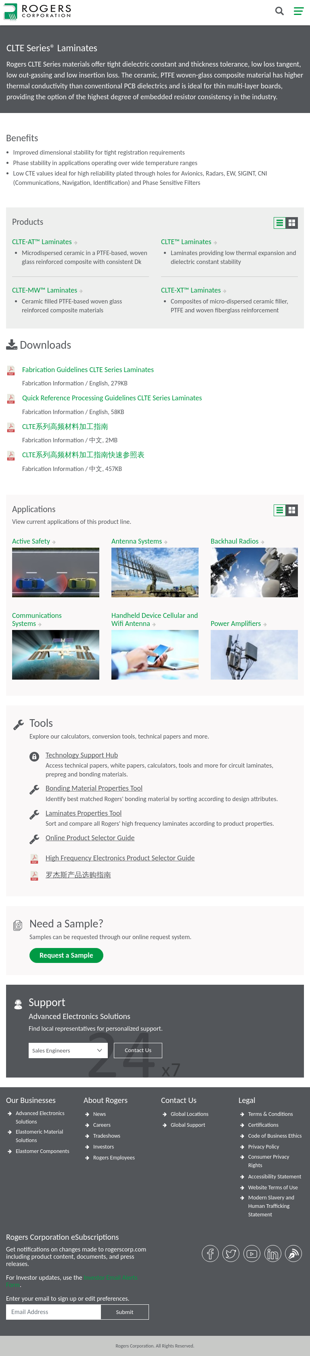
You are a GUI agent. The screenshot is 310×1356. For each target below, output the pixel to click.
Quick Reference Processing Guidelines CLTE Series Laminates (112, 398)
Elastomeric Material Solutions (39, 1136)
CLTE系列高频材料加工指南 (65, 427)
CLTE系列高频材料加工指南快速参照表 (83, 455)
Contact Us (138, 1050)
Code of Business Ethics (275, 1135)
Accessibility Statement (274, 1176)
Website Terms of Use (273, 1187)
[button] (68, 1050)
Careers (102, 1125)
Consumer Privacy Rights (268, 1161)
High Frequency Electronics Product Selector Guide (120, 858)
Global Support (188, 1125)
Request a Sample (66, 955)
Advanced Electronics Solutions (40, 1117)
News (99, 1114)
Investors (103, 1146)
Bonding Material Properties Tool (94, 788)
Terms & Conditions (270, 1114)
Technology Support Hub (82, 755)
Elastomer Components (42, 1151)
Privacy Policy (263, 1146)
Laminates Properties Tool (83, 813)
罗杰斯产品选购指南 (78, 875)
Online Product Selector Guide (90, 838)
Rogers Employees (114, 1157)
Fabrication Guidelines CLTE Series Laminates (88, 370)
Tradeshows (106, 1135)
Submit (124, 1312)
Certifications (263, 1125)
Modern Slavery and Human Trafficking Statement (271, 1206)
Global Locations (190, 1114)
